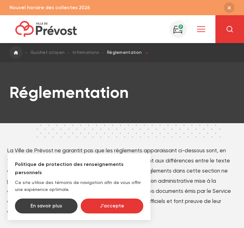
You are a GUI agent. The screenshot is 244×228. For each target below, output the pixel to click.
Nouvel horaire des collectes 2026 (50, 7)
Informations (86, 52)
